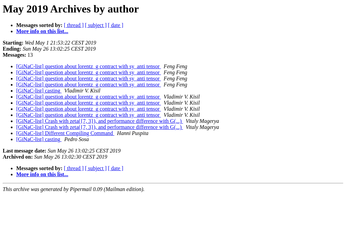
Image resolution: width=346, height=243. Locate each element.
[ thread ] (74, 25)
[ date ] (115, 25)
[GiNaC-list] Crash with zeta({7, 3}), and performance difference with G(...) (99, 121)
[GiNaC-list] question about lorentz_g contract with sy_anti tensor (88, 66)
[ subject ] (96, 25)
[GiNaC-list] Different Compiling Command (65, 133)
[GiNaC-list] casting (38, 90)
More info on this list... (42, 31)
